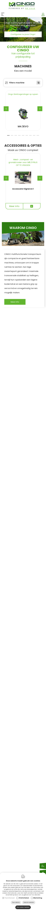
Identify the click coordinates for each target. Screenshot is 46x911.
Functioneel (10, 898)
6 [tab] (27, 136)
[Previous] (6, 108)
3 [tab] (15, 136)
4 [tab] (19, 136)
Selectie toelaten (28, 902)
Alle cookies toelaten (23, 907)
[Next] (39, 108)
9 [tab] (38, 136)
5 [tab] (23, 136)
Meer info (15, 302)
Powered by (22, 8)
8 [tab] (34, 136)
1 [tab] (8, 136)
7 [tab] (30, 136)
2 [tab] (12, 136)
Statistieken (24, 898)
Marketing (37, 898)
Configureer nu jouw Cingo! (23, 34)
